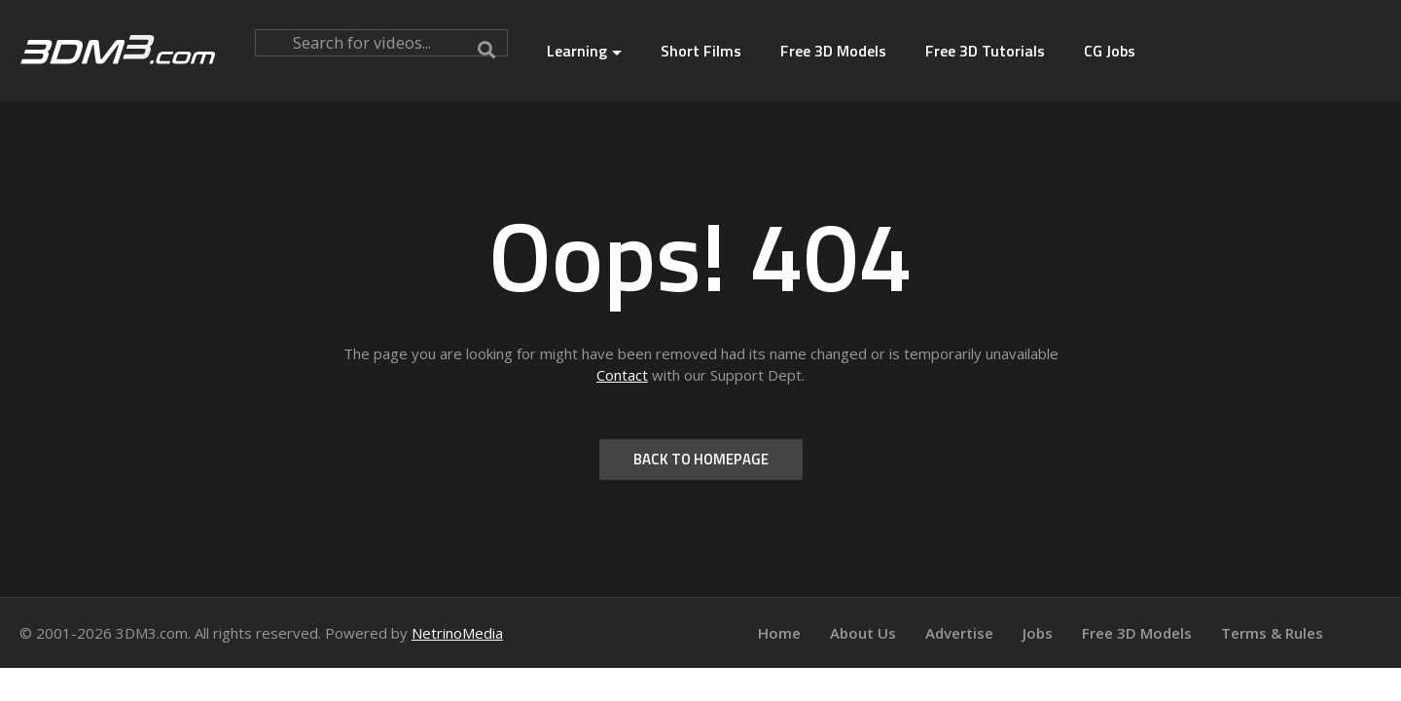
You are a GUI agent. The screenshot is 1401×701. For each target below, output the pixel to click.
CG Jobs (1109, 50)
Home (779, 633)
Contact (622, 375)
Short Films (701, 50)
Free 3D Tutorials (985, 50)
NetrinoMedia (457, 633)
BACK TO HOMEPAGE (701, 459)
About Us (863, 633)
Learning (584, 50)
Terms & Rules (1272, 633)
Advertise (959, 633)
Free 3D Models (833, 50)
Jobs (1038, 633)
